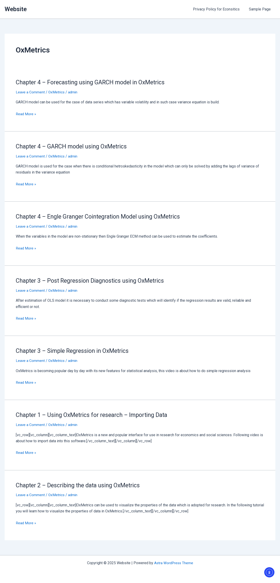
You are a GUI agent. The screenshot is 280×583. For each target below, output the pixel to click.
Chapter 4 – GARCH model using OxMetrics (73, 146)
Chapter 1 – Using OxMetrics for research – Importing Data (94, 414)
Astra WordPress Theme (173, 562)
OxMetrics (57, 92)
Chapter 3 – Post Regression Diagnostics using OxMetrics (92, 280)
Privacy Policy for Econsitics (219, 9)
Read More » (26, 114)
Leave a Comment (30, 92)
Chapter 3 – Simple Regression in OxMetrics (74, 350)
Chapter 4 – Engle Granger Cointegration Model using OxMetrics (101, 216)
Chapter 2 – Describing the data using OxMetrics (80, 484)
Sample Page (261, 9)
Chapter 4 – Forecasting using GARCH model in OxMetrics (93, 82)
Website (16, 9)
